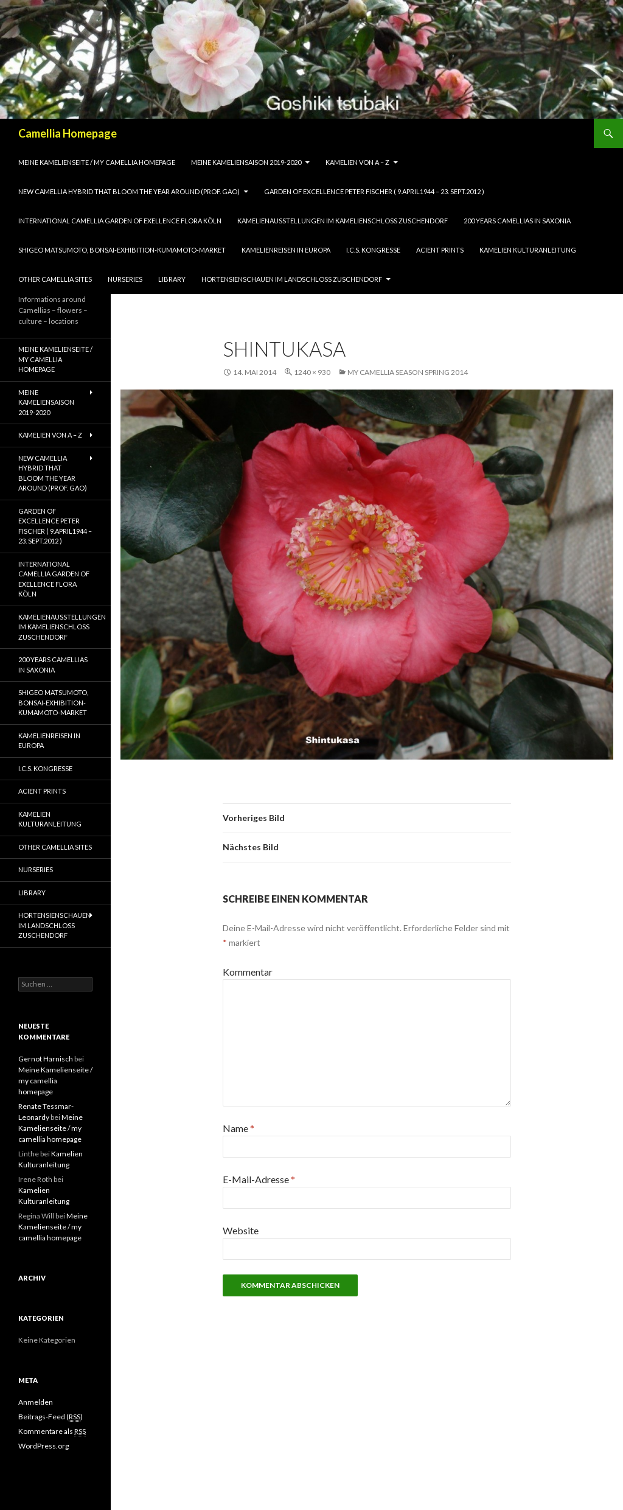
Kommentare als (52, 1431)
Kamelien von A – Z (357, 162)
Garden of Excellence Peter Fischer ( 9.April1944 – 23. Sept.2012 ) (374, 191)
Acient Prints (440, 250)
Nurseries (125, 279)
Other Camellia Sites (55, 279)
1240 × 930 (312, 372)
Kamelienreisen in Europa (286, 250)
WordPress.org (43, 1445)
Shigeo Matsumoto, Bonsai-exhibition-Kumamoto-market (122, 250)
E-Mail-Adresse (259, 1179)
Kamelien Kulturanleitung (527, 250)
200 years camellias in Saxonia (517, 221)
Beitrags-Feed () (50, 1417)
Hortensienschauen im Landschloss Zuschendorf (291, 279)
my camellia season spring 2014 (407, 372)
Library (172, 279)
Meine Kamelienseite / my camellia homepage (96, 162)
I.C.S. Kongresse (373, 250)
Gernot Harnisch (45, 1058)
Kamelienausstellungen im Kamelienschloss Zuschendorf (342, 221)
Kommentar (248, 971)
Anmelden (35, 1402)
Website (241, 1230)
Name (238, 1128)
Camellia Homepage (67, 133)
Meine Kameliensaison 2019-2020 (246, 162)
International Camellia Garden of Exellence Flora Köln (119, 221)
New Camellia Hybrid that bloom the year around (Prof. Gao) (129, 191)
